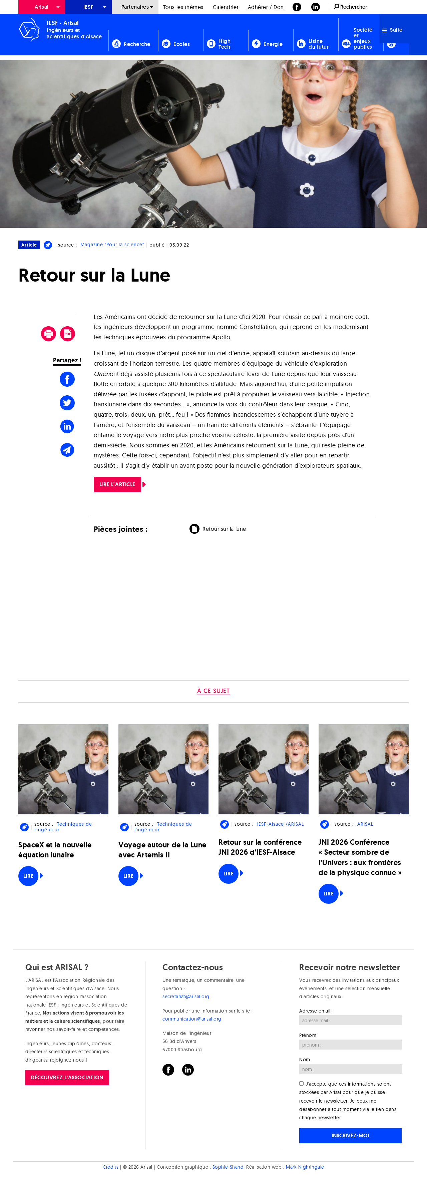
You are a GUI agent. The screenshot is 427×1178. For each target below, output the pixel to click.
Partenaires (135, 6)
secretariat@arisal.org (185, 997)
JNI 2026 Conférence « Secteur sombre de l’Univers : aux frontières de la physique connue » (360, 857)
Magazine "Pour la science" (112, 245)
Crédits (110, 1167)
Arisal (41, 6)
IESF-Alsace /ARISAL (280, 824)
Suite (392, 29)
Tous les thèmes (183, 7)
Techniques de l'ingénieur (63, 827)
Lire (28, 875)
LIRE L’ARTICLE (117, 484)
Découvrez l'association (67, 1077)
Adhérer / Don (266, 7)
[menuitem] (41, 7)
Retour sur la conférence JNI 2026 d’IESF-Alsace (260, 847)
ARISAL (365, 824)
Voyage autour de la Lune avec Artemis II (162, 850)
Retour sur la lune (224, 528)
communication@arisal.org (192, 1019)
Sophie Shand (228, 1167)
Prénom (307, 1035)
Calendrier (226, 7)
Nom (304, 1060)
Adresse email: (315, 1011)
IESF (88, 6)
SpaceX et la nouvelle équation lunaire (54, 850)
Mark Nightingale (305, 1167)
